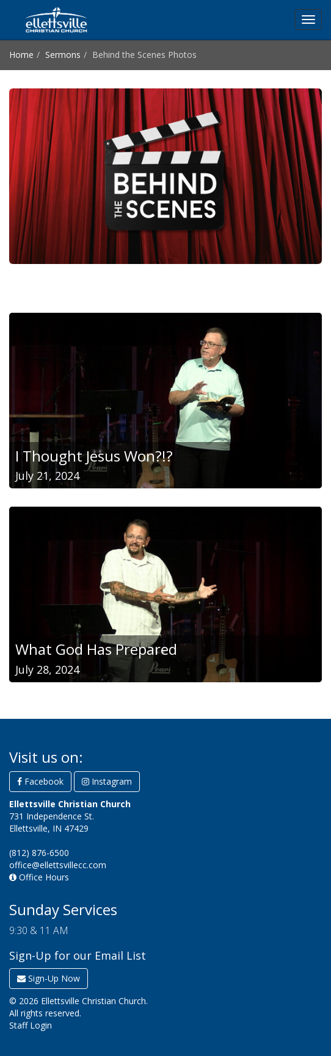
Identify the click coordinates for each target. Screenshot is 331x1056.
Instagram (107, 781)
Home (21, 54)
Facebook (40, 781)
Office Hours (39, 877)
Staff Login (30, 1025)
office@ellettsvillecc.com (57, 865)
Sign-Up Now (48, 978)
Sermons (63, 54)
